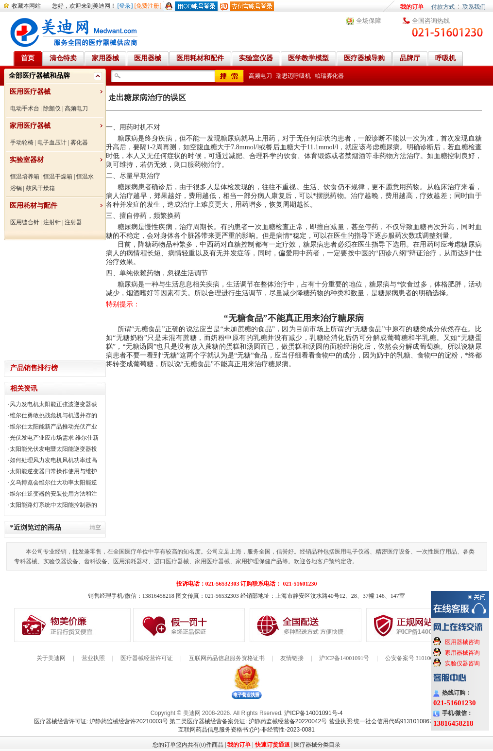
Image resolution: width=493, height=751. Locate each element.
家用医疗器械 (30, 125)
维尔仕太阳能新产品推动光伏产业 (53, 426)
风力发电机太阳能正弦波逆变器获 (53, 404)
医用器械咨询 (462, 642)
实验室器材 (27, 159)
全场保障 (368, 20)
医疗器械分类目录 (317, 744)
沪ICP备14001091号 (344, 658)
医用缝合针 (24, 222)
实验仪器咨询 (462, 663)
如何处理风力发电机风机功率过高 (53, 460)
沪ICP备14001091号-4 (313, 713)
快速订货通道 (272, 744)
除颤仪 (52, 108)
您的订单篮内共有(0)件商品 (188, 744)
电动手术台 (24, 108)
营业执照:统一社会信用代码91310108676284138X (394, 721)
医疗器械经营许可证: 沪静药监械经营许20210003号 (101, 721)
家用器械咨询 (462, 652)
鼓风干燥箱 (40, 188)
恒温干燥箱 (57, 176)
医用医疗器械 (30, 91)
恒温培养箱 (24, 176)
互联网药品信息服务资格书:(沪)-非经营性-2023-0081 (246, 729)
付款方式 (443, 6)
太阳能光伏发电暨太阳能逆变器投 (53, 449)
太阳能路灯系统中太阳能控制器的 (53, 504)
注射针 (52, 222)
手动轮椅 (22, 142)
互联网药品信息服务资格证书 (227, 658)
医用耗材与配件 (33, 205)
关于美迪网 (51, 658)
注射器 (73, 222)
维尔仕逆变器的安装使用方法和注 (53, 493)
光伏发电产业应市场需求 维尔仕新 (54, 437)
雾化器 (79, 142)
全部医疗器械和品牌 (39, 75)
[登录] (125, 5)
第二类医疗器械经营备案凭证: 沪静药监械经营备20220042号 (248, 721)
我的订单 (412, 6)
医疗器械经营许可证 (146, 658)
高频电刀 (76, 108)
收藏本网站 (26, 5)
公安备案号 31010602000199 (421, 658)
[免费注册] (148, 5)
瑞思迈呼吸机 (293, 75)
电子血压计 (52, 142)
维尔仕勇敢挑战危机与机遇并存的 (53, 415)
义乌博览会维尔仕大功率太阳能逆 (53, 482)
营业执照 (93, 658)
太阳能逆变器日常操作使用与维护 (53, 471)
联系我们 (474, 6)
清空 (95, 527)
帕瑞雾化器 (329, 75)
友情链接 (292, 658)
